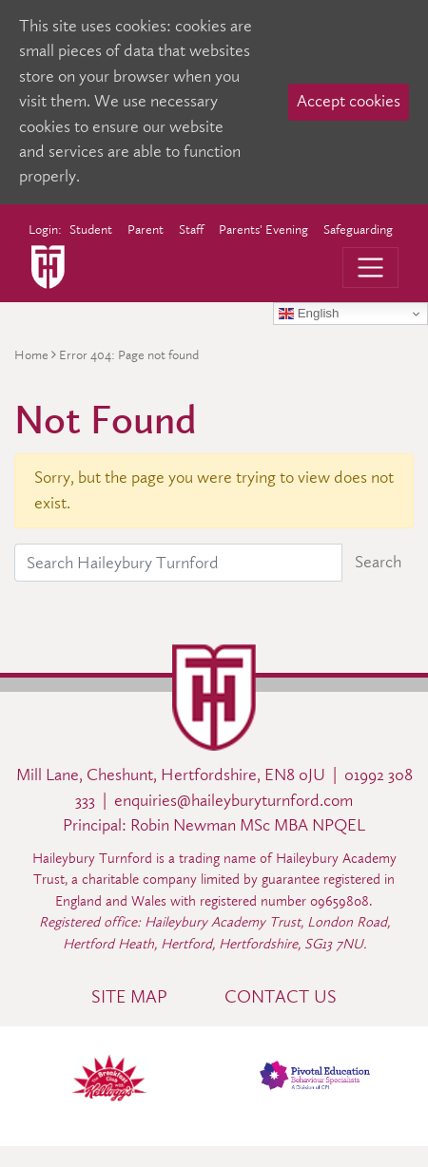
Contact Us (280, 996)
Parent (145, 229)
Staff (191, 229)
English (309, 313)
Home (31, 355)
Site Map (129, 996)
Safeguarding (358, 229)
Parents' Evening (263, 229)
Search (378, 562)
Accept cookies (348, 101)
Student (90, 229)
